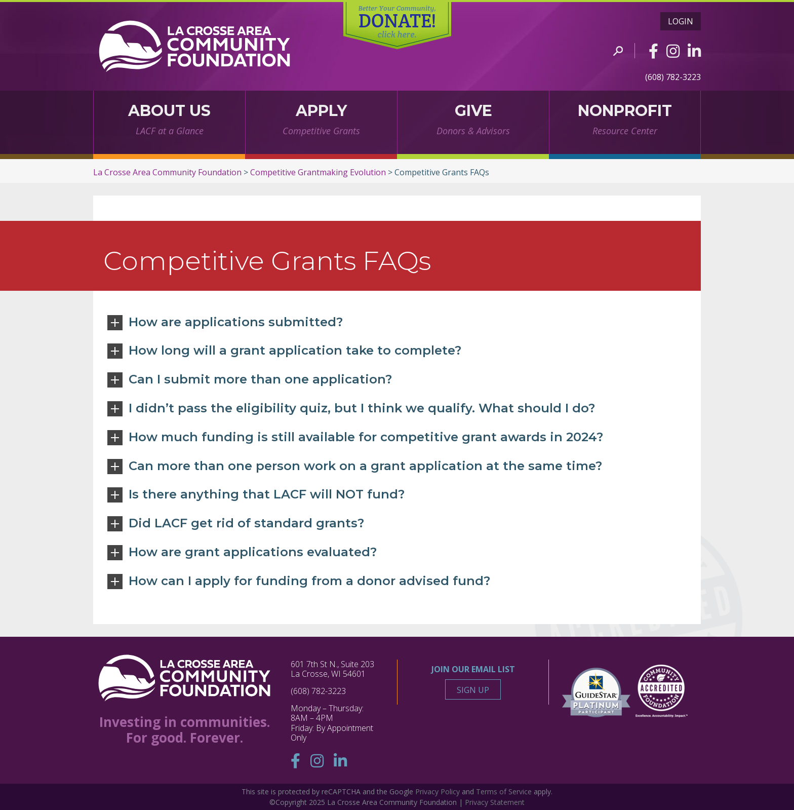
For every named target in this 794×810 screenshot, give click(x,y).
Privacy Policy (437, 791)
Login (680, 21)
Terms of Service (504, 791)
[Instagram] (673, 51)
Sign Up (473, 690)
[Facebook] (653, 51)
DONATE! (397, 22)
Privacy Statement (495, 802)
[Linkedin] (694, 51)
